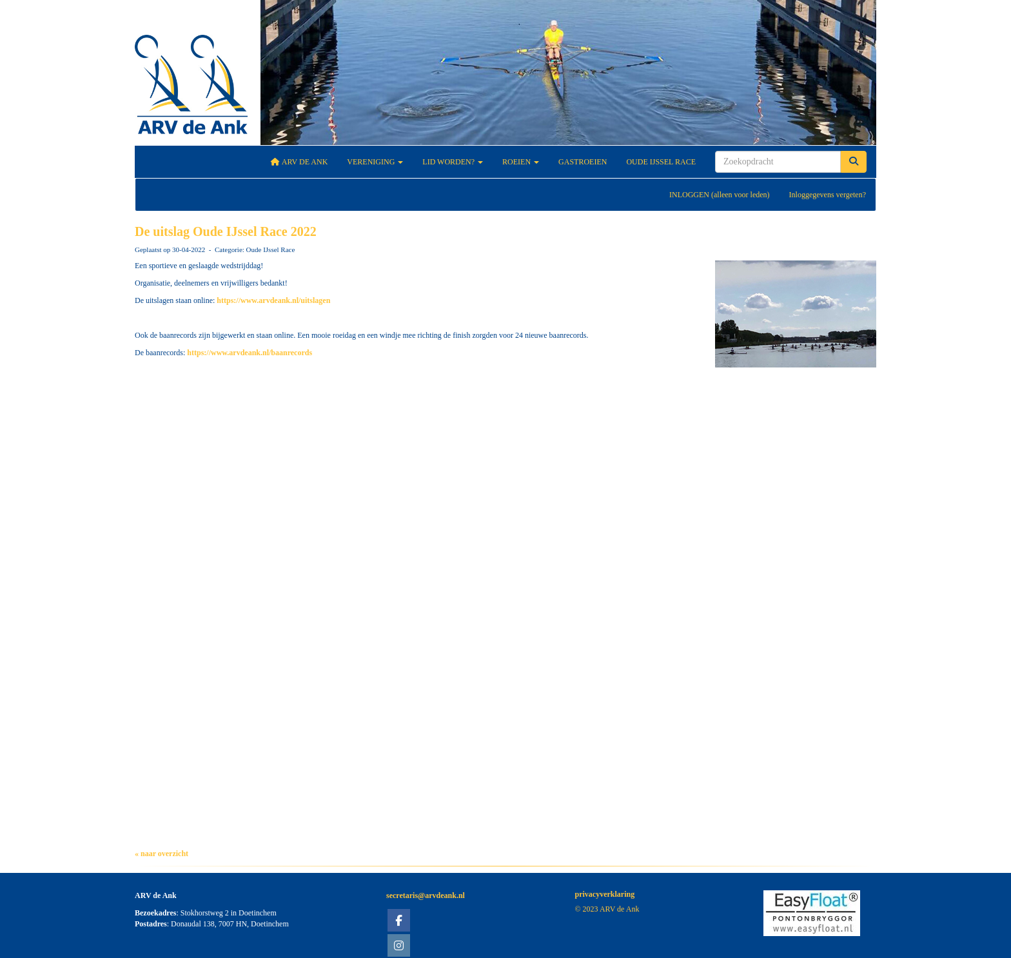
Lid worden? (452, 161)
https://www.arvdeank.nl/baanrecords (249, 352)
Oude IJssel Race (661, 161)
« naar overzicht (161, 853)
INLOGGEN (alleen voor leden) (719, 194)
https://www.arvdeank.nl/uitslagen (273, 300)
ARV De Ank (299, 161)
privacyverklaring (605, 894)
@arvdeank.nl (425, 895)
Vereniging (375, 161)
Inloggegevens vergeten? (827, 194)
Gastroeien (582, 161)
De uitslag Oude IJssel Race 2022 (226, 231)
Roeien (520, 161)
